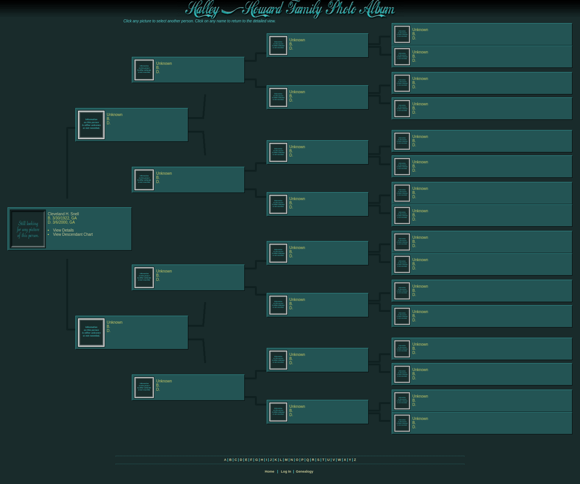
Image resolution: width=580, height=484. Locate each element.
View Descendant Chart (73, 234)
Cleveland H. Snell (63, 214)
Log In (286, 471)
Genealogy (304, 471)
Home (269, 471)
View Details (63, 230)
